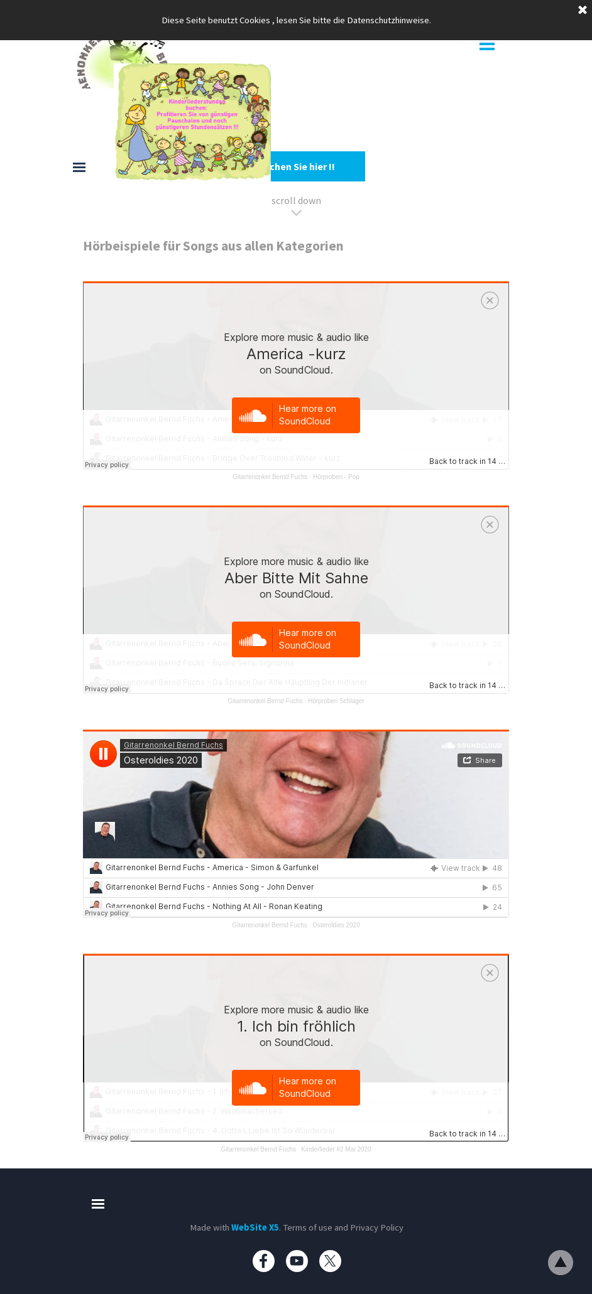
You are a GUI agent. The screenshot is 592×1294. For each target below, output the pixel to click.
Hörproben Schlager (336, 701)
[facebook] (264, 1261)
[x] (330, 1261)
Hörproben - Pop (336, 476)
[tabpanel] (296, 135)
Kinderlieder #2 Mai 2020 (336, 1149)
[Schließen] (582, 10)
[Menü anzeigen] (487, 44)
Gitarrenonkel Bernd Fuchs (270, 476)
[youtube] (297, 1261)
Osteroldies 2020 (336, 925)
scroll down (296, 200)
